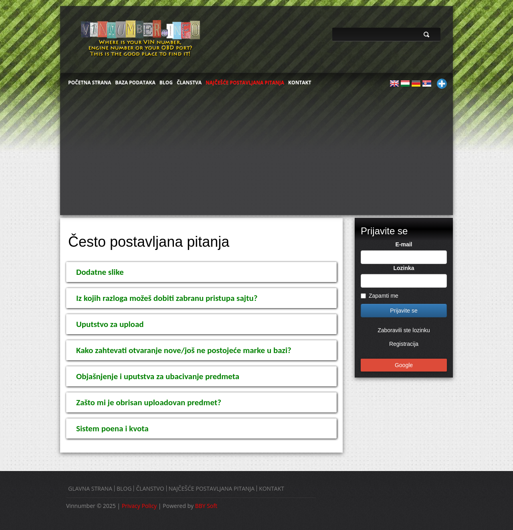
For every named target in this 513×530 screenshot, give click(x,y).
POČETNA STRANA (89, 82)
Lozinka (403, 268)
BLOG (166, 82)
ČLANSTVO (150, 488)
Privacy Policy (139, 506)
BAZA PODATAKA (135, 82)
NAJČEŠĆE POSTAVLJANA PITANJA (245, 82)
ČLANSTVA (189, 82)
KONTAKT (299, 82)
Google (404, 365)
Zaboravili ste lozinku (404, 330)
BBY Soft (206, 506)
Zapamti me (379, 295)
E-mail (403, 244)
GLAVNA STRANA (90, 488)
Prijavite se (403, 310)
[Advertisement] (256, 155)
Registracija (403, 344)
